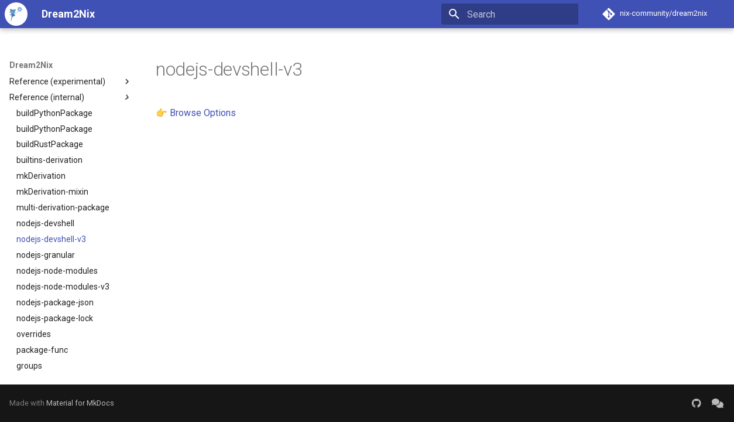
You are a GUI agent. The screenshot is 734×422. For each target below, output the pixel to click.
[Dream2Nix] (16, 14)
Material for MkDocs (80, 403)
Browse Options (203, 112)
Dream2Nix (31, 65)
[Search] (509, 14)
